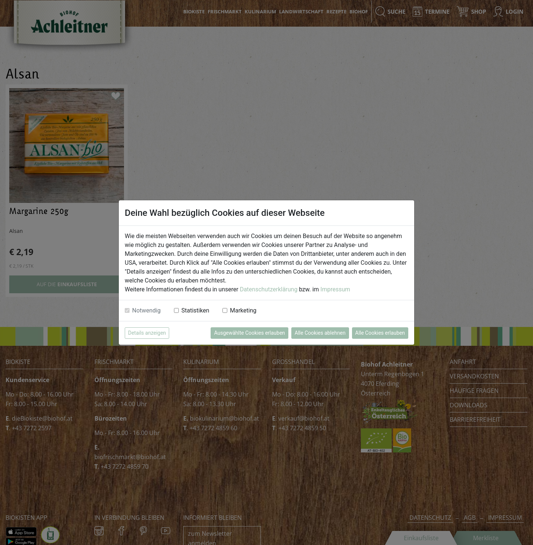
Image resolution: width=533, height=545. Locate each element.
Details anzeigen (147, 333)
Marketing (243, 310)
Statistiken (195, 310)
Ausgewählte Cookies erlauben (249, 333)
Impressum (336, 289)
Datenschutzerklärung (269, 289)
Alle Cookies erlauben (380, 333)
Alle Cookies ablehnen (320, 333)
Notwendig (146, 310)
